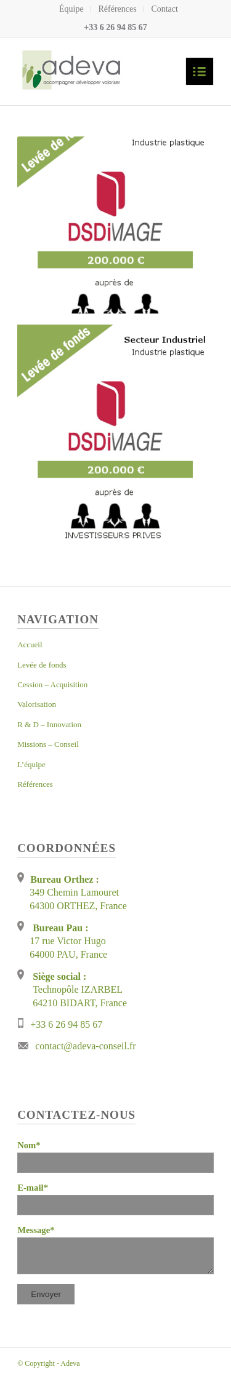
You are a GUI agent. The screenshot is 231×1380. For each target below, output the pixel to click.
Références (117, 9)
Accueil (29, 644)
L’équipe (31, 764)
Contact (164, 9)
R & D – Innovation (49, 724)
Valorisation (36, 704)
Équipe (71, 9)
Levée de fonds (41, 664)
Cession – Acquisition (52, 684)
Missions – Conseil (48, 744)
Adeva (69, 1363)
